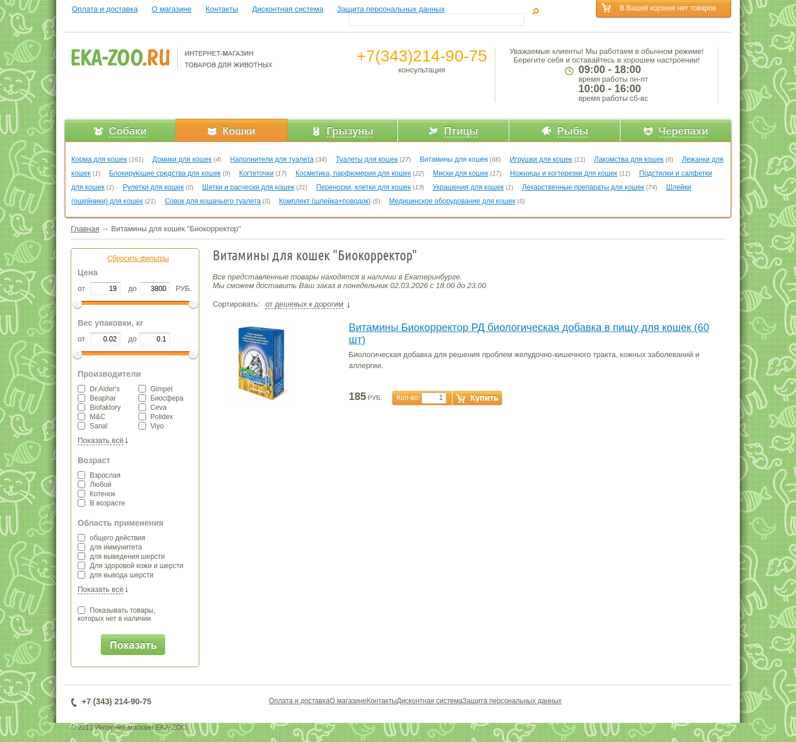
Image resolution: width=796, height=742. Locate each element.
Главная (85, 228)
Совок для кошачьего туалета (213, 201)
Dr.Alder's (99, 389)
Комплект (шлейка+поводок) (325, 201)
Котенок (96, 494)
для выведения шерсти (121, 556)
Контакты (222, 9)
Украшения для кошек (468, 187)
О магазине (172, 9)
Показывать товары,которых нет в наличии (116, 614)
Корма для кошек (99, 159)
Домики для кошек (182, 159)
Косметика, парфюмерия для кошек (353, 173)
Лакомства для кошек (629, 159)
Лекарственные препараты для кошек (583, 187)
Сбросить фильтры (138, 258)
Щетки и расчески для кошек (248, 187)
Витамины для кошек (453, 159)
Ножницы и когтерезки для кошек (563, 173)
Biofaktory (99, 407)
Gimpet (155, 389)
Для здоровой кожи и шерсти (130, 566)
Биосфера (161, 398)
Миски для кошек (460, 173)
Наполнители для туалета (272, 159)
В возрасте (101, 503)
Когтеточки (256, 173)
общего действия (111, 538)
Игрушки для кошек (541, 159)
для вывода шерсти (116, 575)
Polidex (155, 417)
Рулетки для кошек (153, 187)
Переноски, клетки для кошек (363, 187)
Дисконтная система (287, 9)
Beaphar (97, 398)
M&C (91, 417)
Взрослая (99, 475)
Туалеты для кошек (366, 159)
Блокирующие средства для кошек (165, 173)
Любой (94, 485)
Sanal (93, 426)
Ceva (152, 407)
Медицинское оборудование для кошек (452, 201)
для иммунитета (110, 547)
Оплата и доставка (105, 9)
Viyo (151, 426)
